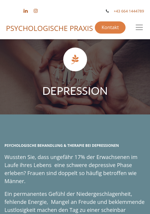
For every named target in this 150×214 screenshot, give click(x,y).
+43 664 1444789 (129, 11)
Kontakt (110, 27)
